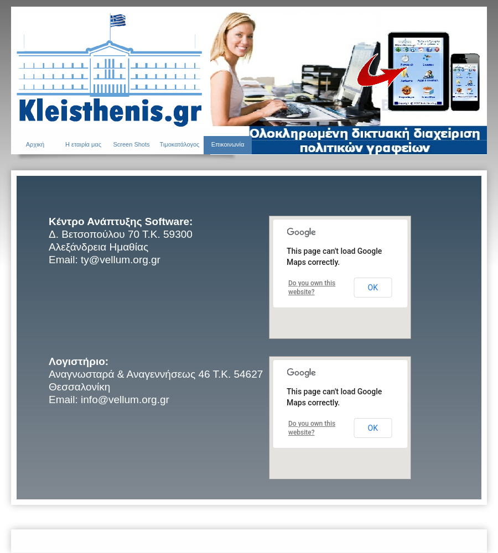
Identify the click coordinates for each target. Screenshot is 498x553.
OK (373, 287)
